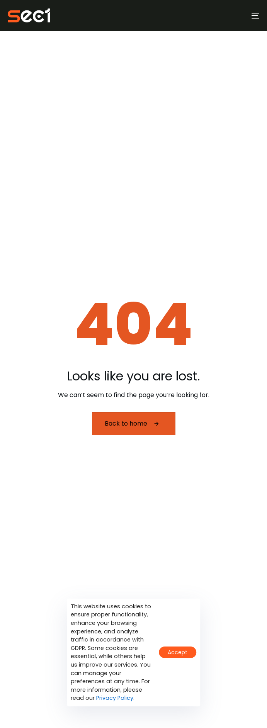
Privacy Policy (114, 698)
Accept (177, 652)
